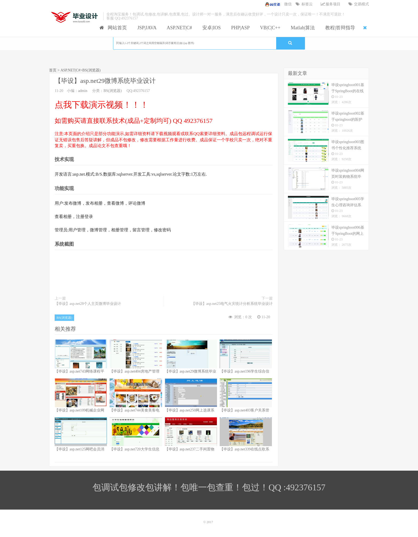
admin (82, 91)
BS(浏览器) (91, 70)
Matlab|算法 (301, 27)
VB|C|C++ (269, 27)
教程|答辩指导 (339, 27)
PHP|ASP (239, 27)
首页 (53, 70)
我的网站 (75, 17)
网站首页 (113, 27)
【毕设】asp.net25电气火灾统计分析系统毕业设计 (232, 304)
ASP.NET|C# (178, 27)
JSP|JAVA (145, 27)
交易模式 (358, 4)
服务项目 (330, 4)
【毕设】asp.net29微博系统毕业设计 (105, 80)
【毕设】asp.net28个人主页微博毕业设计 (88, 304)
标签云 (304, 4)
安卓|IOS (210, 27)
